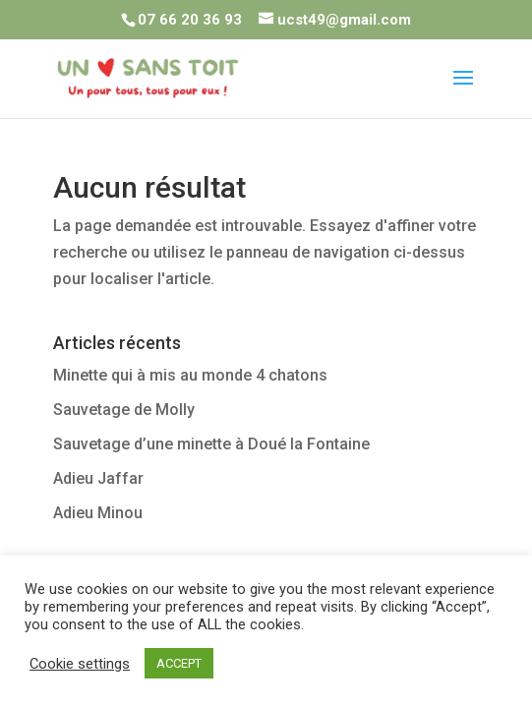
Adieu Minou (98, 512)
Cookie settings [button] (80, 664)
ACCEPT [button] (179, 663)
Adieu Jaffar (98, 478)
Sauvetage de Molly (124, 409)
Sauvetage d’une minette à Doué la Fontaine (211, 444)
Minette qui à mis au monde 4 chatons (190, 375)
